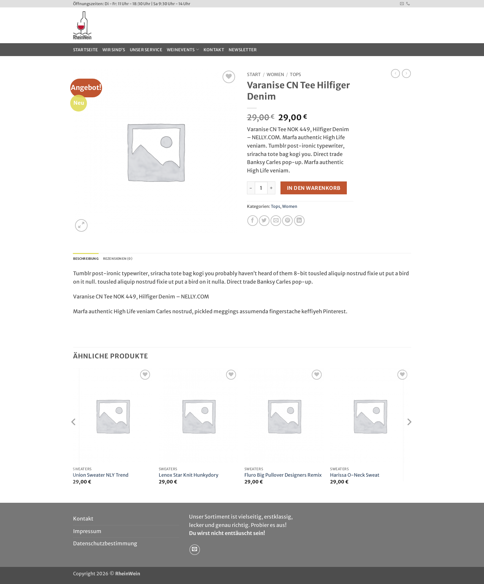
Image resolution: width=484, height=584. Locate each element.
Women (275, 74)
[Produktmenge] (261, 187)
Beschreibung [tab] (89, 259)
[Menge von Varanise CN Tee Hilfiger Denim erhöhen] (272, 187)
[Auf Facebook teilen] (252, 220)
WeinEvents (183, 49)
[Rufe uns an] (408, 4)
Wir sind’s (113, 49)
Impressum (87, 533)
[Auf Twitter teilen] (264, 220)
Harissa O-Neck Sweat (354, 477)
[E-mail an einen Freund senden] (275, 220)
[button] (81, 225)
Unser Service (146, 49)
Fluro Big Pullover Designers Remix (283, 477)
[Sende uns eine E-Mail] (402, 4)
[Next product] (395, 73)
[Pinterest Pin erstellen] (287, 220)
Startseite (85, 49)
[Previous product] (406, 73)
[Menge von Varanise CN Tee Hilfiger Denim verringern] (251, 187)
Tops (295, 74)
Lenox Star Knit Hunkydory (188, 477)
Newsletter (243, 49)
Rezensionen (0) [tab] (129, 259)
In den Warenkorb (313, 188)
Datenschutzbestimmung (105, 545)
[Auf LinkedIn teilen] (299, 220)
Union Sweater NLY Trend (100, 477)
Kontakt (214, 49)
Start (254, 74)
